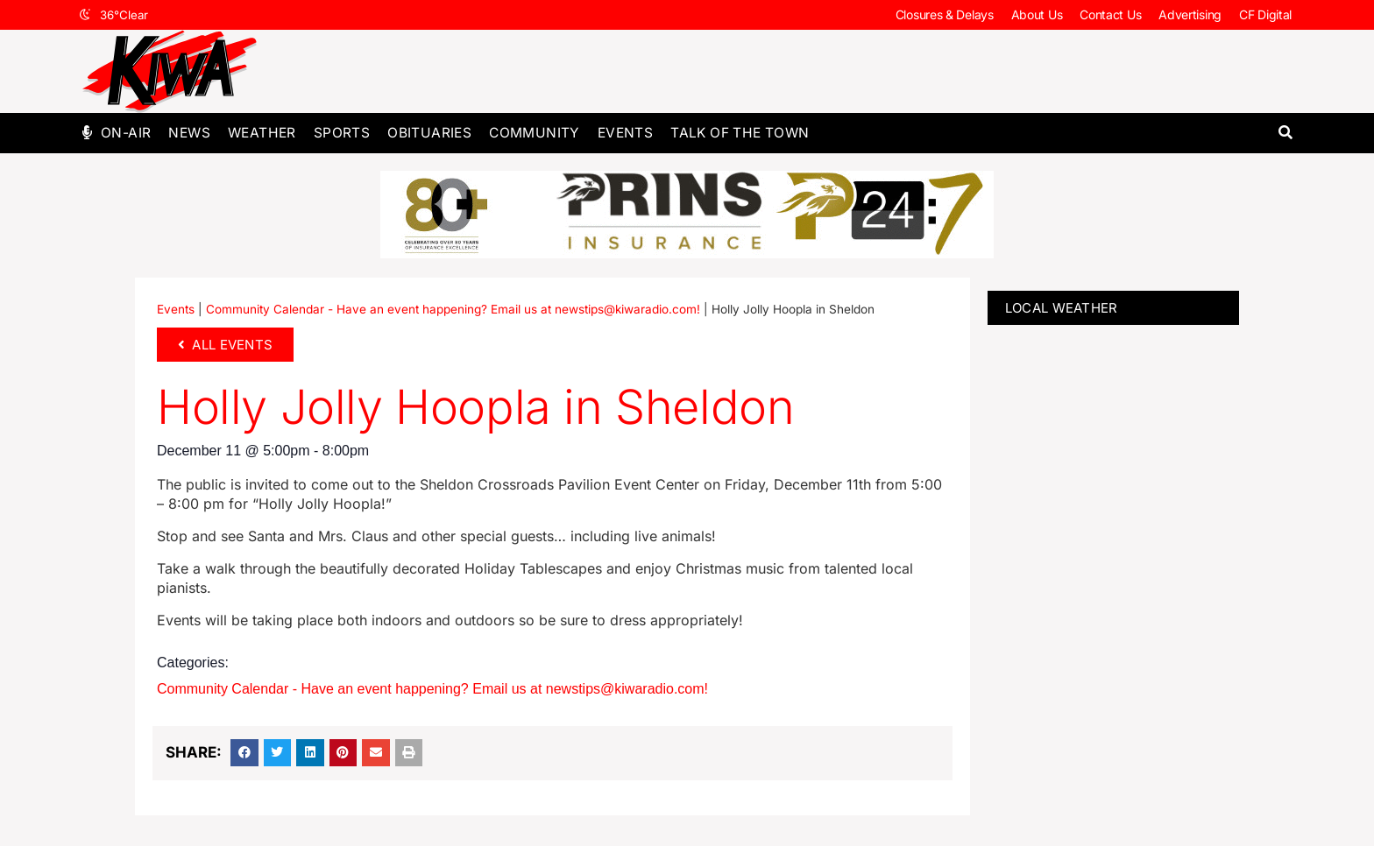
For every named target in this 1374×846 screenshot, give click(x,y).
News (189, 132)
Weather (262, 132)
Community (534, 132)
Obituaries (429, 132)
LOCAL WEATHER (1061, 308)
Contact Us (1110, 14)
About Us (1037, 14)
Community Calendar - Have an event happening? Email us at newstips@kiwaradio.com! (453, 309)
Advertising (1190, 14)
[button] (1285, 132)
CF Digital (1265, 14)
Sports (342, 132)
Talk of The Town (739, 132)
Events (625, 132)
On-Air (126, 132)
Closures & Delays (945, 14)
